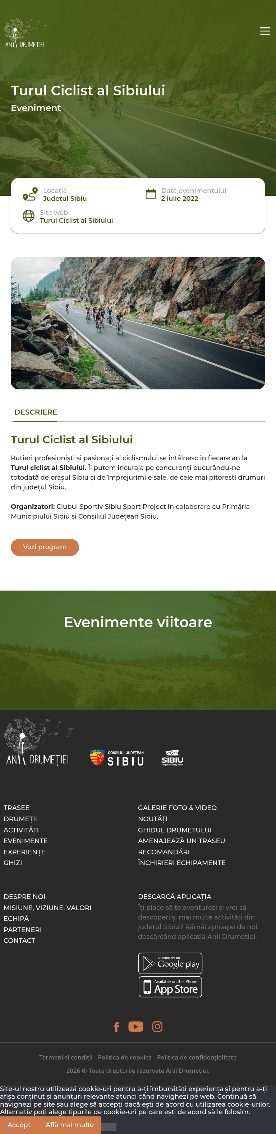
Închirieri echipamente (182, 863)
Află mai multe (70, 1125)
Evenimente (26, 841)
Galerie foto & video (177, 808)
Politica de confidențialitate (197, 1057)
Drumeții (20, 819)
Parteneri (23, 930)
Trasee (16, 808)
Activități (21, 830)
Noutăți (152, 819)
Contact (19, 941)
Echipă (16, 919)
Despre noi (24, 897)
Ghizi (13, 863)
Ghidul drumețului (175, 830)
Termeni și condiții (65, 1057)
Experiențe (25, 852)
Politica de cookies (125, 1057)
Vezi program (45, 547)
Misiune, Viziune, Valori (48, 908)
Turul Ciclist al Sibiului (76, 221)
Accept (19, 1125)
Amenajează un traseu (181, 841)
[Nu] (108, 1127)
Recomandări (164, 852)
